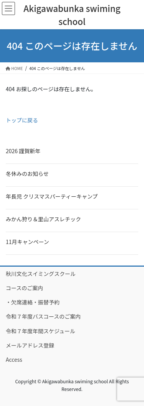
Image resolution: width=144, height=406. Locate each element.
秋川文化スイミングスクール (41, 273)
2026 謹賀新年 (23, 151)
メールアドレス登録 (30, 345)
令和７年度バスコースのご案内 (43, 316)
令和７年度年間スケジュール (40, 331)
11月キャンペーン (27, 242)
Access (14, 359)
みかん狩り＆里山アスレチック (43, 219)
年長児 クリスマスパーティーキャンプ (52, 196)
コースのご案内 (24, 288)
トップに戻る (22, 120)
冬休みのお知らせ (27, 173)
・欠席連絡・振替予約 (33, 302)
